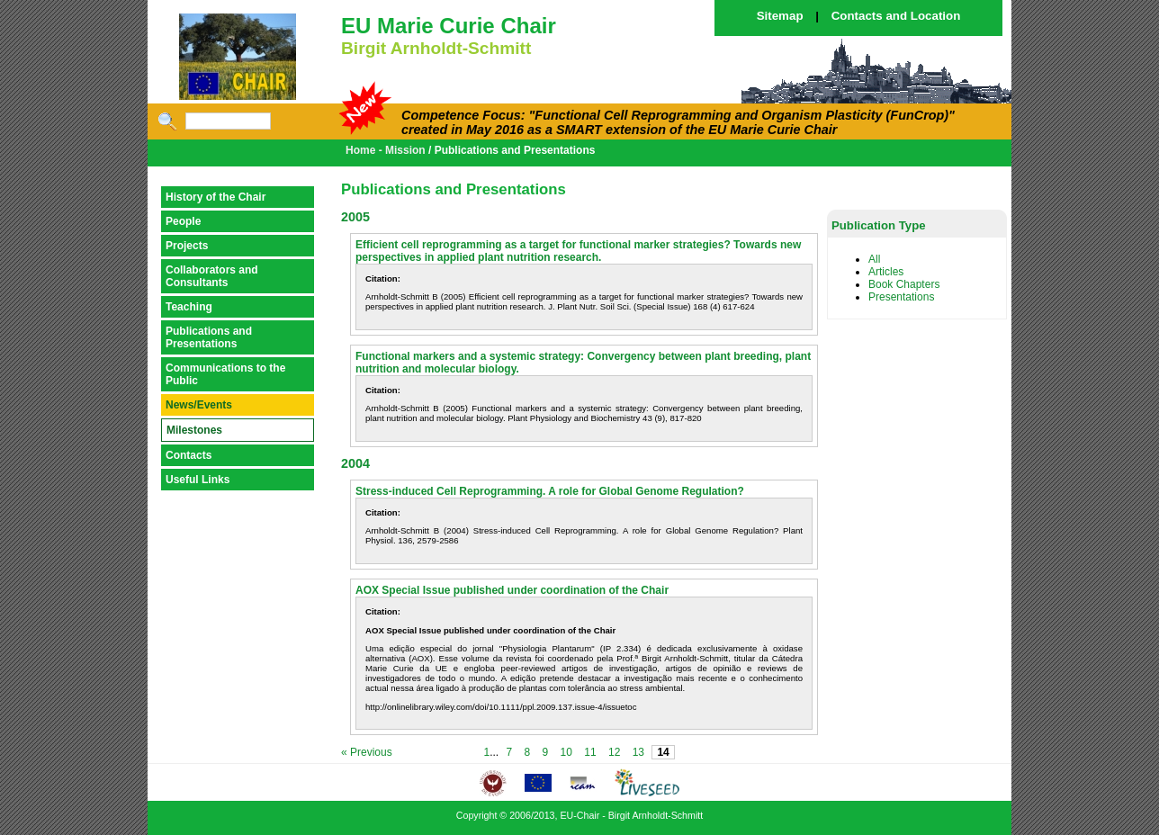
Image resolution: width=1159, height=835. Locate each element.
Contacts (188, 455)
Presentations (901, 297)
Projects (187, 245)
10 (566, 752)
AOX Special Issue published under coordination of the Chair (512, 590)
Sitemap (780, 15)
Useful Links (197, 479)
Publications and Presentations (209, 337)
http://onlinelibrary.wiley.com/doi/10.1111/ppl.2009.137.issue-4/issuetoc (501, 707)
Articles (885, 271)
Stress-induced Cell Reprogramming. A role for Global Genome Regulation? (549, 491)
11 (590, 752)
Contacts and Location (896, 15)
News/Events (199, 405)
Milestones (194, 430)
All (874, 259)
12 (614, 752)
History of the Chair (215, 197)
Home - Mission (386, 150)
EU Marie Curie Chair (448, 25)
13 (638, 752)
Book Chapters (903, 284)
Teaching (189, 307)
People (183, 221)
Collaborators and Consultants (212, 276)
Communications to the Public (225, 374)
